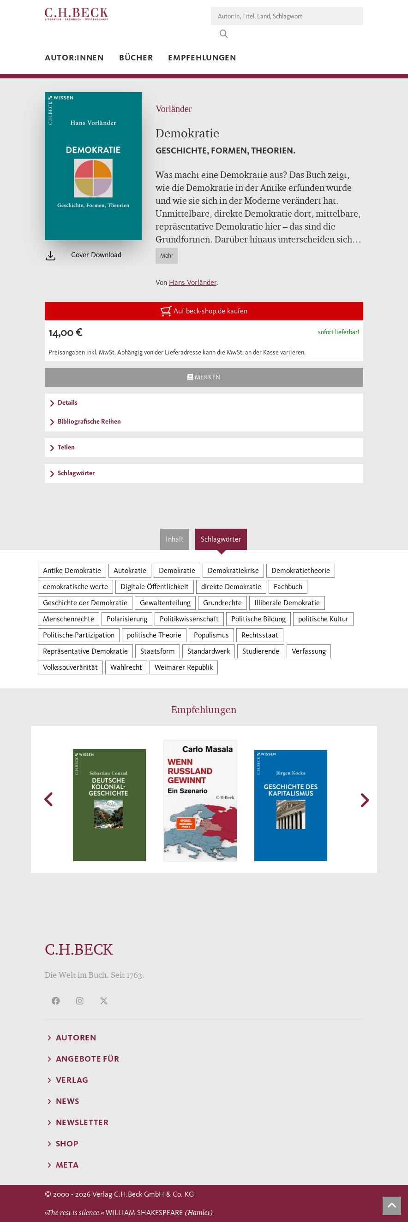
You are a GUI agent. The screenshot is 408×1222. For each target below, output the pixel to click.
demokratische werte (75, 586)
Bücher (136, 58)
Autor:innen (74, 58)
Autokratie (130, 570)
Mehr (166, 255)
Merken (203, 377)
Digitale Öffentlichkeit (154, 586)
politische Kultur (323, 618)
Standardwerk (208, 651)
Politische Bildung (258, 618)
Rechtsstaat (259, 635)
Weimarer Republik (184, 667)
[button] (49, 799)
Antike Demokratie (72, 570)
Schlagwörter (221, 539)
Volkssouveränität (70, 667)
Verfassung (309, 651)
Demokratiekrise (233, 570)
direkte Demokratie (231, 586)
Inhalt (175, 539)
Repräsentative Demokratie (85, 651)
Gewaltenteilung (165, 602)
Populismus (211, 635)
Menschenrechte (68, 618)
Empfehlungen (202, 58)
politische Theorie (154, 635)
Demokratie (177, 570)
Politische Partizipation (78, 635)
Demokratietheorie (300, 570)
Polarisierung (127, 618)
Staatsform (157, 651)
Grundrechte (222, 602)
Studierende (260, 651)
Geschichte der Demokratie (85, 602)
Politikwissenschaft (189, 618)
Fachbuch (288, 586)
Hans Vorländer (192, 282)
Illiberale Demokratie (287, 602)
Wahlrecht (126, 667)
